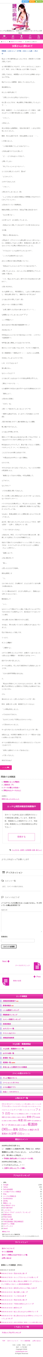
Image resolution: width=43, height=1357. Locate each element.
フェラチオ (15, 850)
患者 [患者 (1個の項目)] (6, 1120)
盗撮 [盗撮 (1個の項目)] (25, 1125)
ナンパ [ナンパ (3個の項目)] (18, 1110)
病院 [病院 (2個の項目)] (13, 1125)
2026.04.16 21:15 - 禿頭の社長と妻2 (13, 1300)
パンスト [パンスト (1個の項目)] (25, 1110)
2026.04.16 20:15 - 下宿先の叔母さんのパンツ (16, 1304)
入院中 (22, 850)
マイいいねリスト (9, 1033)
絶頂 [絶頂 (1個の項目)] (10, 1130)
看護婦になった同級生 (11, 782)
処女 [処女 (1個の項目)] (36, 1113)
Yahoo (5, 1187)
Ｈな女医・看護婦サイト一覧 (13, 1048)
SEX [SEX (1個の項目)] (9, 1104)
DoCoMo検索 (8, 1189)
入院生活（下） (9, 785)
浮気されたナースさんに (12, 790)
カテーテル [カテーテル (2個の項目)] (22, 1106)
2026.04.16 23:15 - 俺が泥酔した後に (13, 1292)
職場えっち (7, 1203)
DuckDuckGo (8, 1198)
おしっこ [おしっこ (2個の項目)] (22, 1104)
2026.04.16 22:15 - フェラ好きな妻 (13, 1296)
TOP (3, 1341)
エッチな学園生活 (9, 1196)
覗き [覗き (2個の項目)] (26, 1130)
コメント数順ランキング (12, 1019)
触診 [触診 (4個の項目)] (33, 1130)
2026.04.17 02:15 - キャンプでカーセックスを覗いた (18, 1277)
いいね (6, 767)
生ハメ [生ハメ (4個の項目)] (6, 1125)
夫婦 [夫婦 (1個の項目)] (19, 1117)
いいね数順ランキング (11, 1010)
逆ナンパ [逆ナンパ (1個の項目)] (26, 1134)
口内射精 (28, 850)
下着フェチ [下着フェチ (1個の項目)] (14, 1113)
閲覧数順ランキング (10, 1015)
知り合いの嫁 (8, 1219)
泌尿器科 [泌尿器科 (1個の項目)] (37, 1120)
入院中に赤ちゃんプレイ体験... (15, 1168)
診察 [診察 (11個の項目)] (16, 1133)
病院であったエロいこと (10, 799)
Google (5, 1185)
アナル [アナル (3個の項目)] (6, 1106)
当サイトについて (8, 1248)
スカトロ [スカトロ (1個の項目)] (31, 1106)
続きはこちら (6, 1231)
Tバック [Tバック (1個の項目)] (14, 1104)
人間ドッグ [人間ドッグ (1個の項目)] (29, 1113)
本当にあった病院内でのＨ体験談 (15, 1067)
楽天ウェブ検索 (8, 1224)
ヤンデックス (8, 1226)
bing (4, 1194)
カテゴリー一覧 (8, 1028)
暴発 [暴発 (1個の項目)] (15, 1120)
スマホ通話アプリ (9, 1087)
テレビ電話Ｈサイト (10, 1078)
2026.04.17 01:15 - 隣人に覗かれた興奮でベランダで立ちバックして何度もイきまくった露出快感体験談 (21, 1283)
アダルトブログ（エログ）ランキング (17, 1212)
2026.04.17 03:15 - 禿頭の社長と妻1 (13, 1273)
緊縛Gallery (7, 1215)
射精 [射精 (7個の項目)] (31, 1117)
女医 (33, 850)
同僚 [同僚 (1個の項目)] (9, 1117)
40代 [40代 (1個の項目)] (4, 1104)
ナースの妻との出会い (11, 788)
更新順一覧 (9, 1062)
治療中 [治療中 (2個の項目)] (30, 1120)
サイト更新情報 (7, 1252)
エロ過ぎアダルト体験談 (12, 1192)
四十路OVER (8, 1208)
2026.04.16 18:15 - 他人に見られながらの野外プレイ (18, 1311)
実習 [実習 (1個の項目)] (24, 1117)
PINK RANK (7, 1217)
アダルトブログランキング (11, 1333)
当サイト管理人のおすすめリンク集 (14, 1255)
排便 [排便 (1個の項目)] (10, 1120)
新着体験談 (8, 1005)
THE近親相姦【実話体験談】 (13, 1221)
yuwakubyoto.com (21, 1351)
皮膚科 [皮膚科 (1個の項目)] (19, 1125)
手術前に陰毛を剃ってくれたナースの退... (19, 1158)
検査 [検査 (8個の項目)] (22, 1120)
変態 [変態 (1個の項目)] (14, 1117)
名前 (21, 936)
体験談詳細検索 (8, 1038)
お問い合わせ (6, 1258)
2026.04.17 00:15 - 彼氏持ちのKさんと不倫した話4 (18, 1288)
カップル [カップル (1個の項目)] (13, 1106)
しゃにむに (7, 1210)
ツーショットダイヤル (11, 1082)
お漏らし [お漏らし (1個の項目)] (30, 1104)
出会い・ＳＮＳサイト (11, 1092)
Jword (5, 1228)
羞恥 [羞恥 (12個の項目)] (18, 1129)
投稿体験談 (7, 1024)
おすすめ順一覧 (8, 1053)
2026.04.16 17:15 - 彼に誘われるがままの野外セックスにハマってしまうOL (21, 1317)
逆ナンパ (39, 850)
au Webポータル (9, 1205)
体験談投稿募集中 (10, 1001)
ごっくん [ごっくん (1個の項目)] (37, 1104)
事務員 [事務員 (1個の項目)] (22, 1113)
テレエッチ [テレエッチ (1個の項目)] (9, 1110)
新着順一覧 (8, 1058)
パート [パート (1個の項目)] (32, 1110)
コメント (4, 910)
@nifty (5, 1201)
